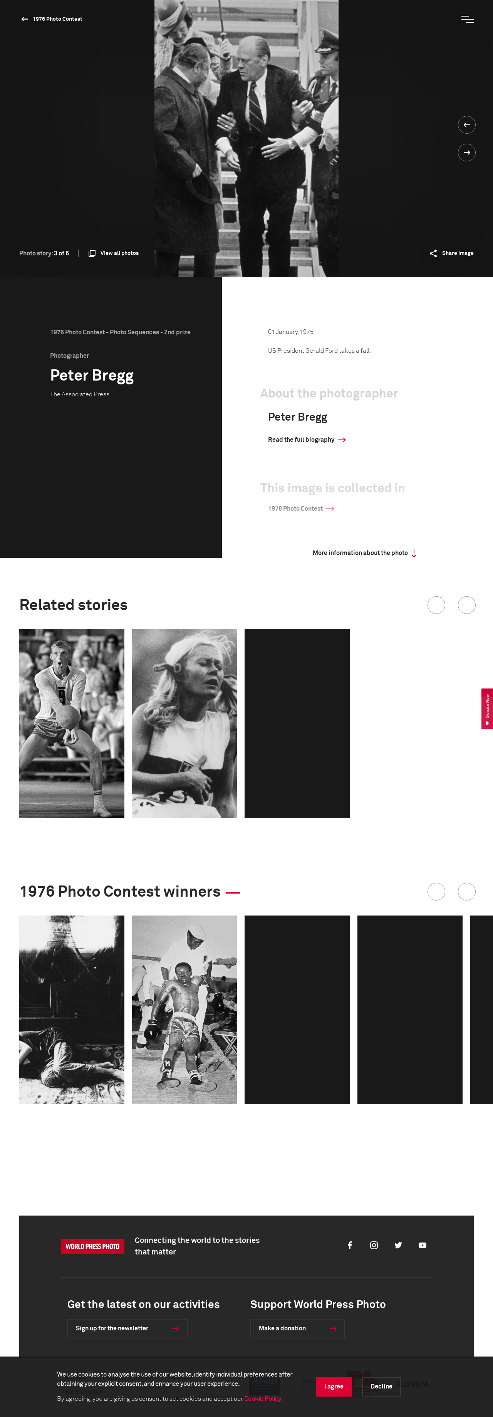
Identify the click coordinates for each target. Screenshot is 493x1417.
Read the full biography (301, 440)
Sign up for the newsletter (112, 1328)
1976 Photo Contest (57, 19)
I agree (334, 1386)
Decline (381, 1386)
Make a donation (282, 1328)
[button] (436, 605)
